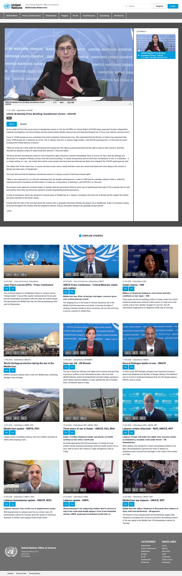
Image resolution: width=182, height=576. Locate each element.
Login (173, 6)
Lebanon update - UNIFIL (76, 500)
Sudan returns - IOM (133, 284)
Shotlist (23, 124)
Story (11, 124)
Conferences (89, 16)
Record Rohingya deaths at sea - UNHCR (144, 363)
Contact (10, 573)
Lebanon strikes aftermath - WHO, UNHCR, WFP (148, 428)
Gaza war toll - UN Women (77, 363)
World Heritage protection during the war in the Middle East (29, 365)
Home (164, 546)
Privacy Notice (34, 573)
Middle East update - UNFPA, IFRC (22, 428)
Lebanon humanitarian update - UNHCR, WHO (28, 500)
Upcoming (104, 16)
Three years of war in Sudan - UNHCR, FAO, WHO (89, 428)
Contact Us (166, 557)
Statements (51, 16)
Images (64, 16)
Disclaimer (166, 562)
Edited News (12, 16)
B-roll (75, 16)
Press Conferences (31, 16)
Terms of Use (167, 559)
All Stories (119, 16)
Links (164, 554)
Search (164, 548)
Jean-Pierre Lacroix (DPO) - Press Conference (28, 284)
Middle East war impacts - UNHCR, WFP (144, 500)
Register (159, 6)
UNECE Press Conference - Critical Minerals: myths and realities (90, 286)
